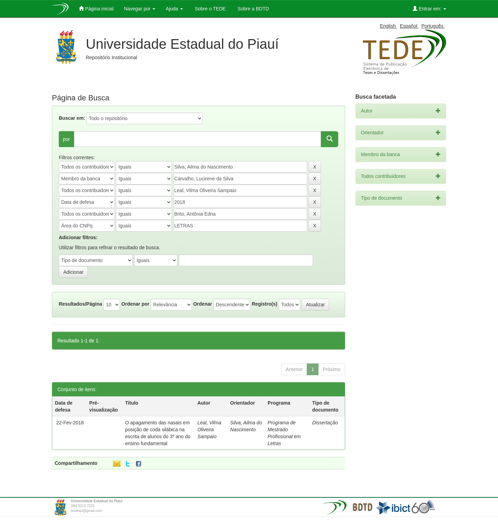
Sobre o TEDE (209, 8)
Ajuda (174, 8)
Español (409, 26)
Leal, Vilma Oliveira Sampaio (209, 429)
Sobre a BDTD (252, 8)
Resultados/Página (80, 304)
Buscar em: (72, 118)
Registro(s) (264, 304)
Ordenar (202, 304)
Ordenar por (135, 304)
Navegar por (139, 8)
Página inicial (96, 8)
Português (433, 26)
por (66, 139)
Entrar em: (429, 8)
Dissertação (325, 422)
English (388, 26)
